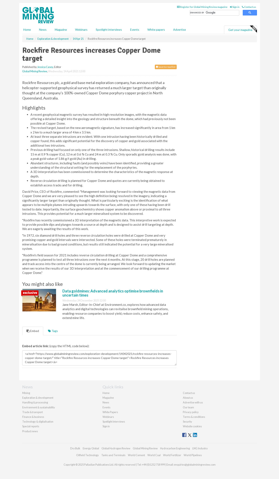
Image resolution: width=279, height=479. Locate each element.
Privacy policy (191, 412)
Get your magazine (242, 29)
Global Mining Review (34, 71)
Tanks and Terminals (113, 455)
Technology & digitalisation (37, 421)
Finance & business (33, 416)
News (106, 402)
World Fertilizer (172, 455)
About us (188, 397)
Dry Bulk (75, 448)
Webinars (81, 29)
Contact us (249, 7)
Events (134, 29)
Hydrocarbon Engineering (175, 448)
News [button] (43, 29)
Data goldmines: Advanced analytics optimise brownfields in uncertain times (112, 293)
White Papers (110, 412)
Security (187, 421)
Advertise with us (193, 402)
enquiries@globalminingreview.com (195, 464)
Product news (30, 431)
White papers (156, 29)
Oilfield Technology (87, 455)
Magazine (61, 29)
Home (27, 29)
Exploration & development (37, 397)
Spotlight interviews (109, 29)
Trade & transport (32, 412)
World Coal (154, 455)
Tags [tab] (53, 331)
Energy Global (91, 448)
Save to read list (165, 66)
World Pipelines (193, 455)
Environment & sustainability (38, 407)
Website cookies (192, 426)
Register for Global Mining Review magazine (202, 7)
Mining (26, 393)
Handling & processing (35, 402)
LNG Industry (200, 448)
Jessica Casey (45, 67)
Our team (188, 407)
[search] (214, 13)
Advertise (179, 29)
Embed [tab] (33, 331)
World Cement (136, 455)
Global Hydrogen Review (116, 448)
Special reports (30, 426)
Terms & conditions (194, 416)
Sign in (234, 7)
